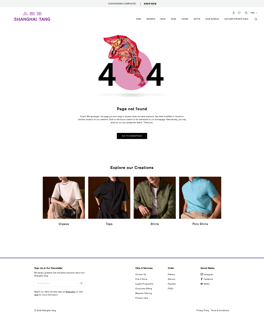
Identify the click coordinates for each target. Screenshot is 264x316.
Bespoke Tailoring (143, 293)
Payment (172, 284)
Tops (109, 224)
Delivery (171, 274)
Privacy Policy (202, 310)
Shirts (155, 224)
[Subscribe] (81, 283)
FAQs (170, 288)
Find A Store (141, 279)
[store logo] (32, 16)
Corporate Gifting (143, 288)
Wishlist (239, 12)
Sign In (234, 12)
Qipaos (64, 224)
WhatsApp (70, 292)
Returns (171, 279)
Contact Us (140, 274)
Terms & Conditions (220, 310)
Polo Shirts (200, 224)
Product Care (141, 298)
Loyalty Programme (144, 284)
